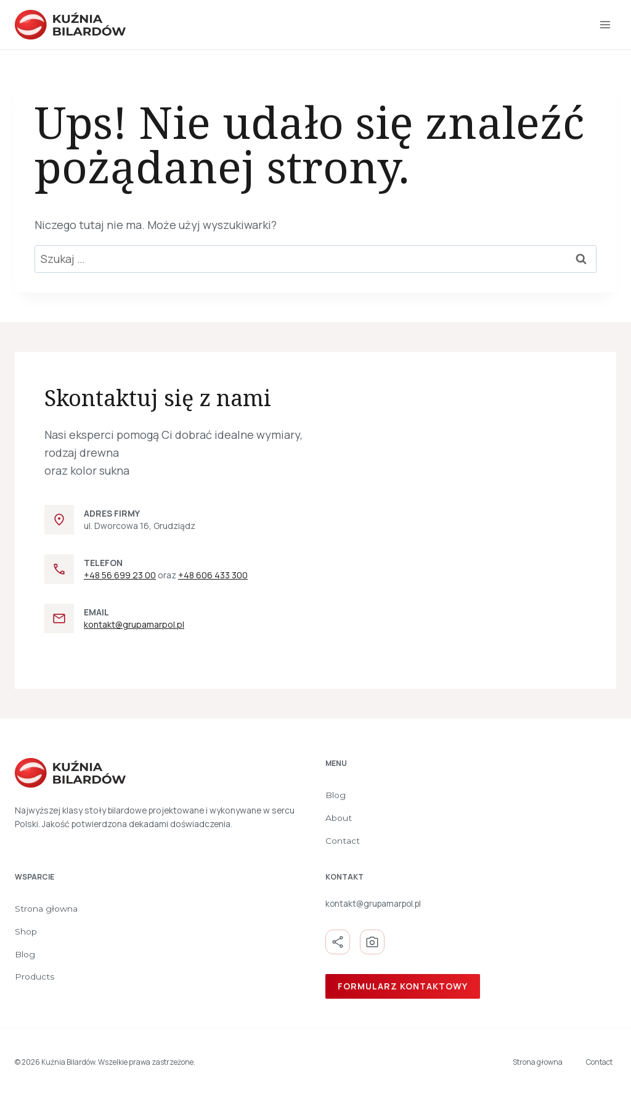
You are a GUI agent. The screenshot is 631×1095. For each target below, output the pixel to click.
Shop (26, 931)
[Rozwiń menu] (604, 24)
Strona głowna (46, 909)
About (338, 818)
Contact (342, 841)
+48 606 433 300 (213, 575)
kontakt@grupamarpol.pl (134, 624)
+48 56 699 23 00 (120, 575)
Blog (335, 795)
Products (35, 976)
